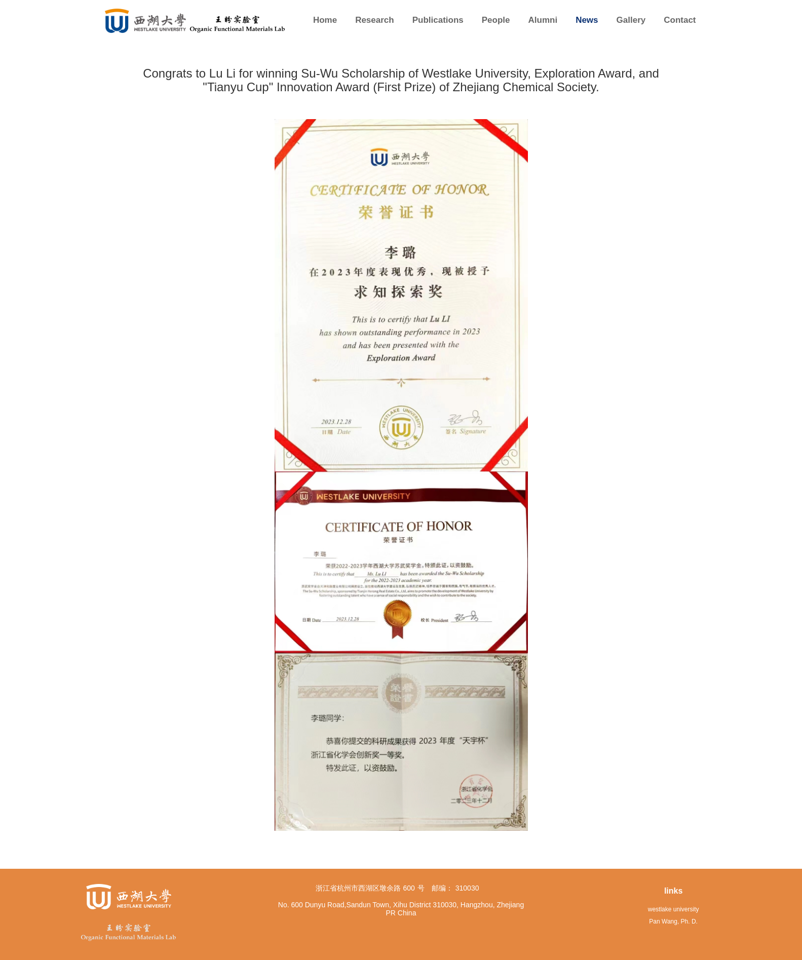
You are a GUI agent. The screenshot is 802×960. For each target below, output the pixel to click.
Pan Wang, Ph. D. (673, 921)
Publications (438, 20)
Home (325, 20)
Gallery (631, 20)
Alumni (543, 20)
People (496, 20)
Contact (680, 20)
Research (374, 20)
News (587, 20)
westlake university (673, 909)
